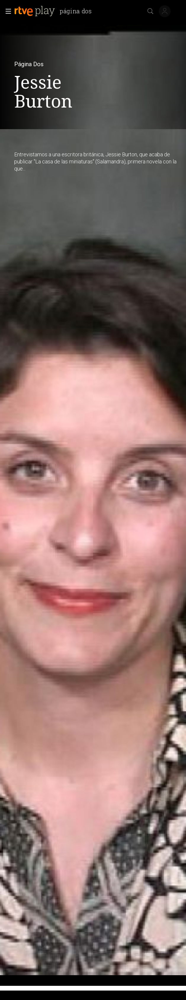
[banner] (55, 11)
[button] (6, 11)
